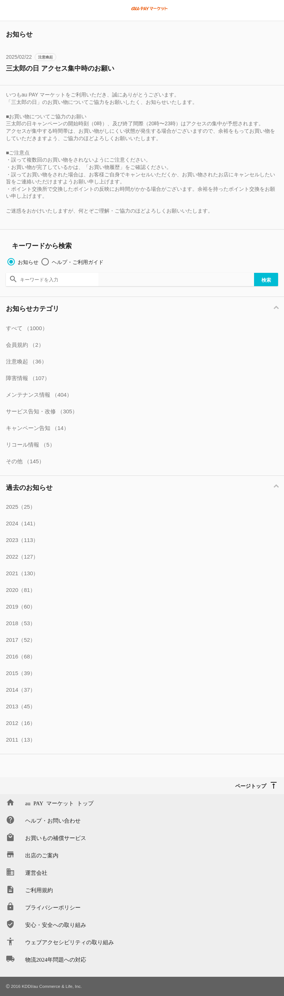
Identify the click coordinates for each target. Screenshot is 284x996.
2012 (21, 723)
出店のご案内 (41, 855)
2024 (22, 523)
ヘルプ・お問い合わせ (53, 820)
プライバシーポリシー (53, 907)
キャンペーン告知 (37, 428)
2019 (21, 606)
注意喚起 (45, 57)
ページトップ (250, 785)
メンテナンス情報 (39, 395)
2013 (21, 706)
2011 (21, 739)
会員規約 (25, 345)
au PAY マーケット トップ (59, 803)
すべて (27, 328)
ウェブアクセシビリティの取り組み (69, 942)
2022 (22, 556)
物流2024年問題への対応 (55, 959)
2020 (21, 590)
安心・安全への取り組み (55, 924)
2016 (21, 656)
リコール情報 (30, 444)
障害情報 (28, 378)
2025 (21, 507)
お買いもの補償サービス (55, 837)
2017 (21, 640)
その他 (25, 461)
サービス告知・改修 (42, 411)
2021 (22, 573)
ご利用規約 (39, 889)
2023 (22, 540)
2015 (21, 673)
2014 (21, 690)
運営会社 (36, 872)
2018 (21, 623)
